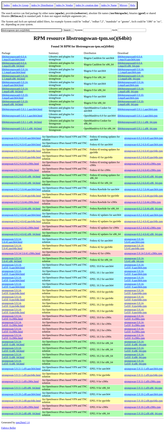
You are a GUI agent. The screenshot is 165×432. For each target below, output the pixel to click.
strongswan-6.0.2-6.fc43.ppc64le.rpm (143, 151)
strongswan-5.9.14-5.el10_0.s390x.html (12, 317)
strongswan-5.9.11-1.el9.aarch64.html (21, 368)
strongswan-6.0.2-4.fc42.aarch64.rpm (143, 215)
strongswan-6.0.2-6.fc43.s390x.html (20, 163)
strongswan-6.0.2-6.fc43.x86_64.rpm (143, 176)
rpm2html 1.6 (23, 422)
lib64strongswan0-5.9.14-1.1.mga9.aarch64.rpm (130, 71)
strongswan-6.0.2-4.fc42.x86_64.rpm (143, 234)
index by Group (20, 5)
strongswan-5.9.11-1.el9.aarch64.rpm (143, 368)
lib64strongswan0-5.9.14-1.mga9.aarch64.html (15, 83)
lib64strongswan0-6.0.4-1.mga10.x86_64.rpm (130, 64)
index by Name (109, 5)
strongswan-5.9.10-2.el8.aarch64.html (21, 394)
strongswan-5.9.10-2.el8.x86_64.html (21, 413)
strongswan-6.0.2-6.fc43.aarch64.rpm (143, 138)
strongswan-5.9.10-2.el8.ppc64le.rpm (143, 400)
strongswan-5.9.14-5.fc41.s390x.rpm (143, 253)
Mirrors (123, 5)
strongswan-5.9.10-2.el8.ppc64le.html (21, 400)
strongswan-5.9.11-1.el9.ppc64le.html (21, 375)
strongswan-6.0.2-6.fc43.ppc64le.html (21, 151)
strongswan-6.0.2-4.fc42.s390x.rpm (142, 227)
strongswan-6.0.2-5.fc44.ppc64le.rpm (143, 195)
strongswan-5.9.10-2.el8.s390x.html (20, 407)
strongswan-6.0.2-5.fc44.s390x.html (20, 202)
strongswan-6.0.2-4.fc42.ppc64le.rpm (143, 221)
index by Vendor (64, 5)
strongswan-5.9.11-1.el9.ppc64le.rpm (143, 375)
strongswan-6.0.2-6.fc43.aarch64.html (21, 138)
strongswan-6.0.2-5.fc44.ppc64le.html (21, 195)
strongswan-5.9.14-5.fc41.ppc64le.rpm (134, 247)
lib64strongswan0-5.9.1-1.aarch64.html (22, 109)
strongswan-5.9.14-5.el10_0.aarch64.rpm (135, 266)
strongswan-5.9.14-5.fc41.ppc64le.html (12, 247)
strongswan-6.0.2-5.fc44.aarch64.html (21, 189)
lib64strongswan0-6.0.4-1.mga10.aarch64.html (14, 58)
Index (7, 5)
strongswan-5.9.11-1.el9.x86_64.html (21, 388)
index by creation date (87, 5)
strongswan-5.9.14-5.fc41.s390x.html (21, 253)
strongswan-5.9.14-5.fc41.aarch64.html (12, 240)
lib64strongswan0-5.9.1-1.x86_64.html (22, 122)
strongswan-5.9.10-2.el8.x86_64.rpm (143, 413)
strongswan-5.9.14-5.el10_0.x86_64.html (13, 343)
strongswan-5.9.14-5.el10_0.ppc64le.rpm (135, 292)
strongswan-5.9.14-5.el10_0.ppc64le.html (13, 292)
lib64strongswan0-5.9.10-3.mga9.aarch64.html (15, 96)
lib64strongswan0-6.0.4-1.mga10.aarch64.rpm (130, 58)
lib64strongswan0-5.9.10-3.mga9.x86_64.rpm (130, 103)
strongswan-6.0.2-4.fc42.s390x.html (20, 227)
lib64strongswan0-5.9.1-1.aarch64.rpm (137, 109)
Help (132, 5)
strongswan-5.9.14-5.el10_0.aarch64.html (13, 266)
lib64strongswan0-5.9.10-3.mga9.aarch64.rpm (130, 96)
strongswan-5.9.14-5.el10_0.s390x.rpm (134, 317)
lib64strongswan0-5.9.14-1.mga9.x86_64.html (15, 90)
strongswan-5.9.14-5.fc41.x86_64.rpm (134, 260)
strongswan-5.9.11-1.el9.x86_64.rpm (143, 388)
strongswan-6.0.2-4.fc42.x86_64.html (21, 234)
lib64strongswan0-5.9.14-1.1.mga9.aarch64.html (15, 71)
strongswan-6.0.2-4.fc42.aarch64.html (21, 215)
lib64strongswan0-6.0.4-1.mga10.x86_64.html (14, 64)
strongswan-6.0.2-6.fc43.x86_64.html (21, 176)
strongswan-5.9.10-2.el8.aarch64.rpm (143, 394)
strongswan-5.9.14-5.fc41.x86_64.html (12, 260)
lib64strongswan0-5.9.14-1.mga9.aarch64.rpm (130, 83)
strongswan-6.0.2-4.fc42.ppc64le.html (21, 221)
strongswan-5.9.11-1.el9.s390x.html (20, 381)
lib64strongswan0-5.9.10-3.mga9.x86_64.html (15, 103)
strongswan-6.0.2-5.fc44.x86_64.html (21, 208)
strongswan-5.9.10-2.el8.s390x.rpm (142, 407)
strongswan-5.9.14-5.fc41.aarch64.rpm (134, 240)
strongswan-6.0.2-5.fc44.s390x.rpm (142, 202)
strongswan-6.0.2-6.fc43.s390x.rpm (142, 163)
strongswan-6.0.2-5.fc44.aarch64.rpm (143, 189)
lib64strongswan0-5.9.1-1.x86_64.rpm (137, 122)
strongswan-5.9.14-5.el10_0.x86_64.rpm (135, 343)
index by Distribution (42, 5)
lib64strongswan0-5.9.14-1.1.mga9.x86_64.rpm (130, 77)
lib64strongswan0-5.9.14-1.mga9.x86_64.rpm (130, 90)
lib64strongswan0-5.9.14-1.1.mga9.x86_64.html (15, 77)
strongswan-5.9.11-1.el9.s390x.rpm (142, 381)
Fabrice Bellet (8, 428)
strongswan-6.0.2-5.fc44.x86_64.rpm (143, 208)
